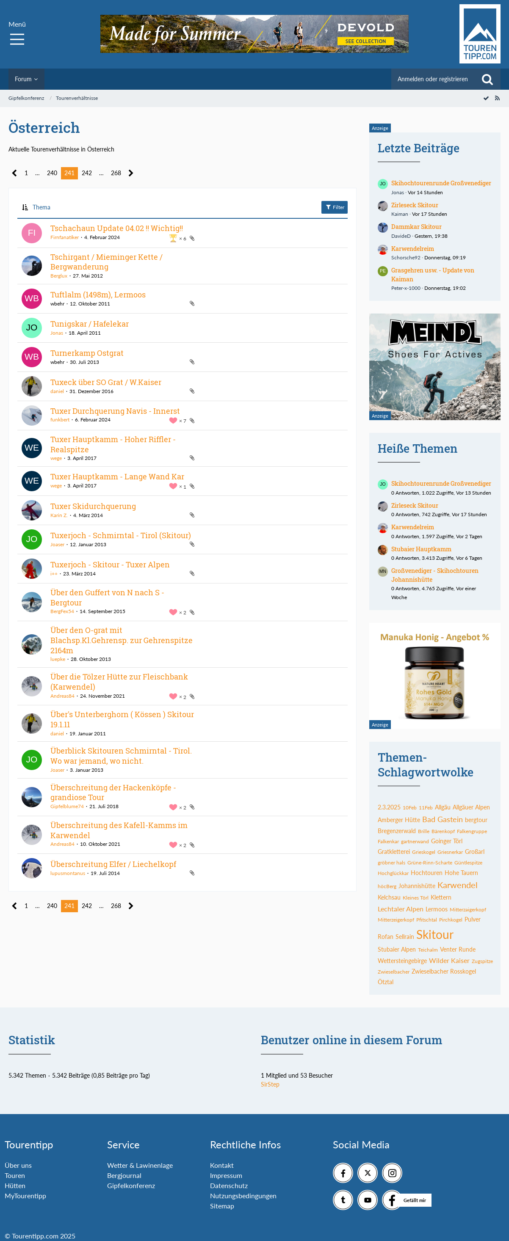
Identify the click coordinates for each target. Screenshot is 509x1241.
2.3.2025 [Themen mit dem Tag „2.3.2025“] (389, 807)
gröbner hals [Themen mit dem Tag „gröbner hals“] (391, 862)
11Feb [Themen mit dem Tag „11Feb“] (426, 807)
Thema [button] (41, 207)
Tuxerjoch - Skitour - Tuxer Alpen (110, 564)
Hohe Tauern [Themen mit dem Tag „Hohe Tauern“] (461, 872)
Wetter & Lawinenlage (140, 1165)
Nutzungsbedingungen (243, 1195)
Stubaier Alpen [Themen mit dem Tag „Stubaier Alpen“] (397, 949)
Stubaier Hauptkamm (421, 549)
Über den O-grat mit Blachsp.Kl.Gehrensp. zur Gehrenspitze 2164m (121, 640)
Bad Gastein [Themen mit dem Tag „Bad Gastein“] (442, 819)
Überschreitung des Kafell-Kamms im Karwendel (119, 830)
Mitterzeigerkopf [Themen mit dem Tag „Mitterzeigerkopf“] (396, 919)
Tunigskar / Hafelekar (89, 324)
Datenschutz (229, 1185)
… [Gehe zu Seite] (37, 172)
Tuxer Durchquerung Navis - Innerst (115, 411)
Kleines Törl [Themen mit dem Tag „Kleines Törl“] (416, 897)
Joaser (57, 544)
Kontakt (222, 1165)
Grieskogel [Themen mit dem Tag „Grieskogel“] (423, 852)
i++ (54, 573)
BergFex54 (62, 611)
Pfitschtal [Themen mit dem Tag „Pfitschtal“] (426, 919)
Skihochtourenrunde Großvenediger (441, 183)
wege (56, 458)
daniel (57, 391)
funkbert (59, 419)
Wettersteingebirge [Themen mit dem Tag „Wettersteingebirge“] (402, 960)
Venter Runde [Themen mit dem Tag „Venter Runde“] (458, 949)
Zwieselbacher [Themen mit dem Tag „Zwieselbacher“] (393, 972)
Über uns (18, 1165)
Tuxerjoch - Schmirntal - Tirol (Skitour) (120, 535)
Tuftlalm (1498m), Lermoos (98, 294)
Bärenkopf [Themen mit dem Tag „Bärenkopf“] (443, 831)
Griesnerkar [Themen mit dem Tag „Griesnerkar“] (450, 852)
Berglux (58, 275)
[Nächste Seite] (131, 173)
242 (87, 172)
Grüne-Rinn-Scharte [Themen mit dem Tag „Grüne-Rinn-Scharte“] (429, 862)
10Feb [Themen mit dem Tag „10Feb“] (410, 807)
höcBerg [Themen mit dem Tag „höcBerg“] (387, 886)
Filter (334, 207)
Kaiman (399, 214)
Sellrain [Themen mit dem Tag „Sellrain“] (405, 936)
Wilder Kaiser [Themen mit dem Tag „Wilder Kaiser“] (449, 960)
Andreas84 (62, 696)
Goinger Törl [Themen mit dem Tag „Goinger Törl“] (446, 841)
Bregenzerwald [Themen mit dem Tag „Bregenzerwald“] (397, 830)
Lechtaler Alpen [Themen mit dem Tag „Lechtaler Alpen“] (400, 909)
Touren (15, 1175)
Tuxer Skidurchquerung (93, 506)
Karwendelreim (412, 249)
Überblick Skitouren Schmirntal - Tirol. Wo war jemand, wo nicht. (121, 756)
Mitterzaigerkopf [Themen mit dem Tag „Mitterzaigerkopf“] (468, 909)
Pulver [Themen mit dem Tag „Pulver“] (473, 919)
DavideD (401, 236)
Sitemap (222, 1206)
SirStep (270, 1084)
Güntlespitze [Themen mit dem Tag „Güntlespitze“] (468, 862)
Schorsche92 (405, 257)
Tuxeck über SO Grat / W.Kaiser (105, 382)
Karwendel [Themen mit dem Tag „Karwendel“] (457, 885)
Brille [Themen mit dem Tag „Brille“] (423, 831)
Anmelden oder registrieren (433, 79)
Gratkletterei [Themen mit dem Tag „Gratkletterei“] (394, 851)
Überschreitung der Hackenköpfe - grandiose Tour (113, 792)
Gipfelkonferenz (131, 1185)
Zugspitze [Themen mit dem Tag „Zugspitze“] (482, 961)
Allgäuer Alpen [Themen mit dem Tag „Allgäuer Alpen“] (471, 807)
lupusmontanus (67, 873)
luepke (57, 659)
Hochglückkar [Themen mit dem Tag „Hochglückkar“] (393, 873)
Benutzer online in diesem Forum (352, 1039)
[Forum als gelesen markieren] (486, 98)
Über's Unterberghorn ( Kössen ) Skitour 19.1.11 (122, 719)
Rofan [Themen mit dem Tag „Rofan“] (385, 936)
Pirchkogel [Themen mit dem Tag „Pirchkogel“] (450, 919)
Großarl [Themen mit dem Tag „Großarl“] (474, 851)
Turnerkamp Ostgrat (87, 353)
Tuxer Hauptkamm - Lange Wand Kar (117, 476)
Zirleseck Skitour (414, 205)
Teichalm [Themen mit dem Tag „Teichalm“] (428, 950)
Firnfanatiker (64, 237)
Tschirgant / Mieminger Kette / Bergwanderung (106, 262)
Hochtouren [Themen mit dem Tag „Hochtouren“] (427, 872)
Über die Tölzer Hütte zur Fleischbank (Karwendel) (119, 681)
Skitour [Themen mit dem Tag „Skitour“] (435, 934)
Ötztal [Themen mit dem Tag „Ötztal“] (385, 981)
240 (52, 172)
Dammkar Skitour (416, 227)
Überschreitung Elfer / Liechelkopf (113, 864)
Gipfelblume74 (67, 806)
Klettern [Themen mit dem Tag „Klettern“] (441, 897)
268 (116, 172)
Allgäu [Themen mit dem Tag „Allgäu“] (443, 807)
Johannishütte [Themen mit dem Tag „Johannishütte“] (416, 885)
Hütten (15, 1185)
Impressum (226, 1175)
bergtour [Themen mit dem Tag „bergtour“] (476, 819)
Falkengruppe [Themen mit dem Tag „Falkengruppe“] (472, 831)
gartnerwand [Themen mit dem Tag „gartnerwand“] (415, 841)
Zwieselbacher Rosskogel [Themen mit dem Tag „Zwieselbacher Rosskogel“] (444, 971)
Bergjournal (124, 1175)
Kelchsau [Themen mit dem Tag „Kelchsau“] (389, 897)
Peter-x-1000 (405, 288)
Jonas (56, 333)
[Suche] (487, 79)
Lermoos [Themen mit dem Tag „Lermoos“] (437, 909)
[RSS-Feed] (497, 98)
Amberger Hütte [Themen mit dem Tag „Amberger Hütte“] (399, 819)
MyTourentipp (25, 1195)
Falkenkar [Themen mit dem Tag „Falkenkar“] (388, 841)
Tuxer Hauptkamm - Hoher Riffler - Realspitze (113, 444)
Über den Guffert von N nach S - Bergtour (107, 597)
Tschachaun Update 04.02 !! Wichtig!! (116, 228)
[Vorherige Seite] (14, 173)
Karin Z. (59, 515)
